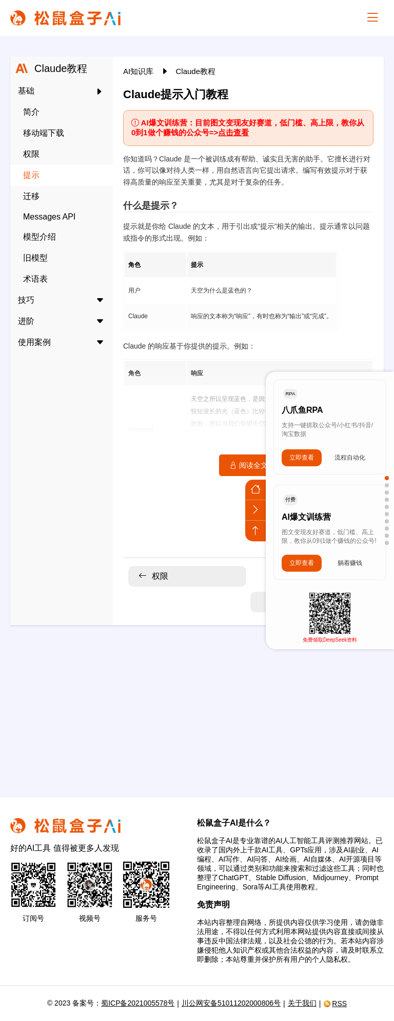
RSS (335, 1003)
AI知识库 (139, 71)
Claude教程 (196, 71)
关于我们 (302, 1003)
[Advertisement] (197, 705)
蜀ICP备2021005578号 (137, 1003)
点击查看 (233, 132)
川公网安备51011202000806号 (231, 1003)
